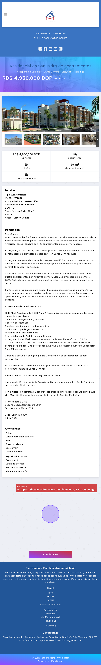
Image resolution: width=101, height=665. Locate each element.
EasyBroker (57, 661)
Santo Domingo (75, 71)
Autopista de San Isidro (30, 71)
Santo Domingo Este (55, 71)
